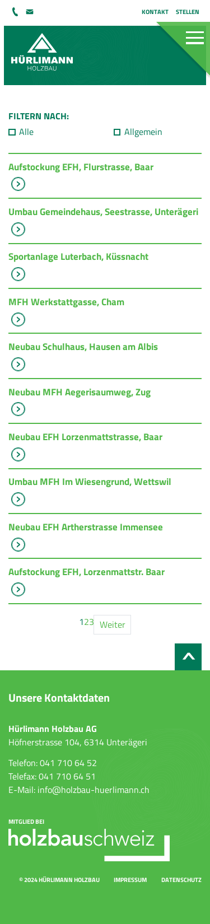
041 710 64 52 (16, 11)
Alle (26, 131)
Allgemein (143, 131)
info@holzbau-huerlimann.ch (30, 11)
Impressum (130, 879)
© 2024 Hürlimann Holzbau (59, 879)
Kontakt (155, 11)
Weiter (112, 624)
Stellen (187, 11)
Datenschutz (181, 879)
